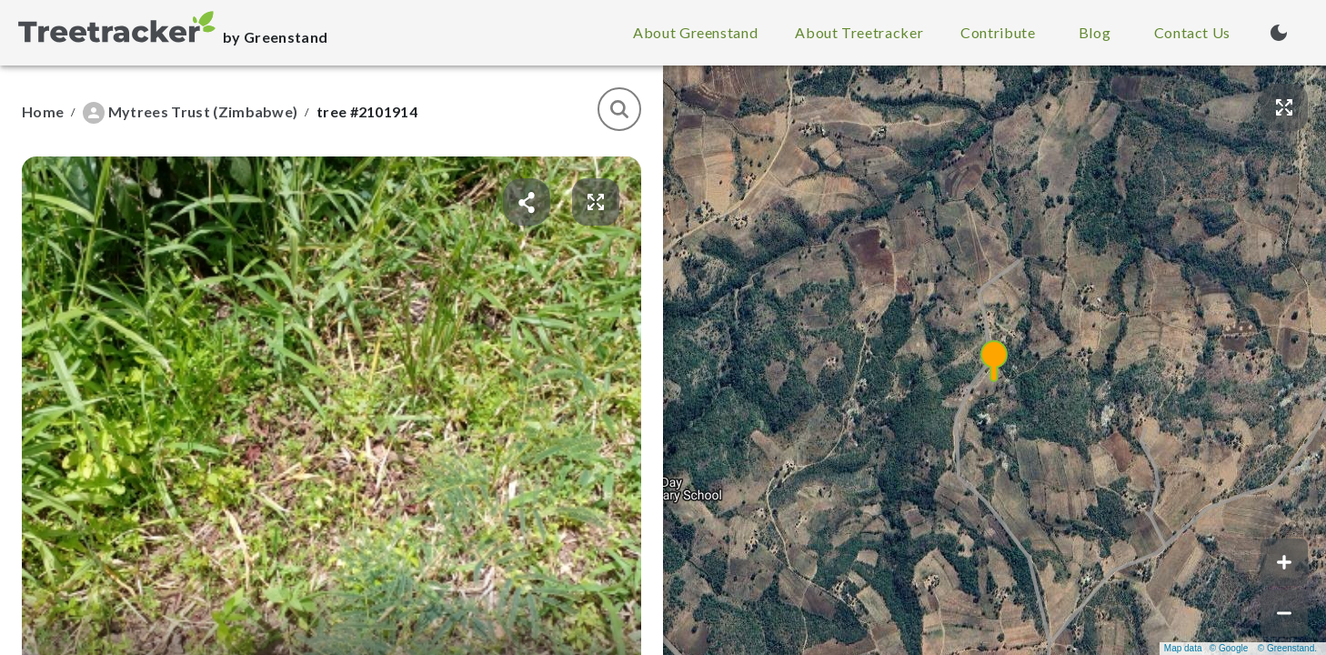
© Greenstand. (1287, 648)
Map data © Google (1206, 648)
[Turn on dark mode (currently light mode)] (1279, 33)
